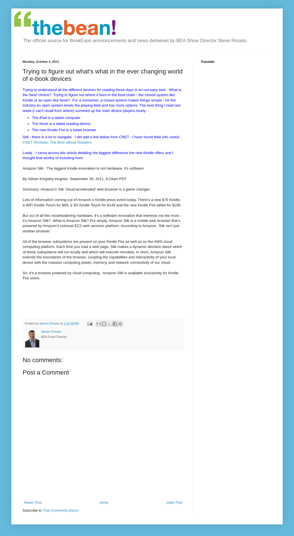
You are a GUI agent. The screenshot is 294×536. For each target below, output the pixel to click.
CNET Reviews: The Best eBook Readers (57, 142)
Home (104, 503)
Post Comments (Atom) (61, 511)
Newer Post (33, 503)
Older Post (174, 503)
